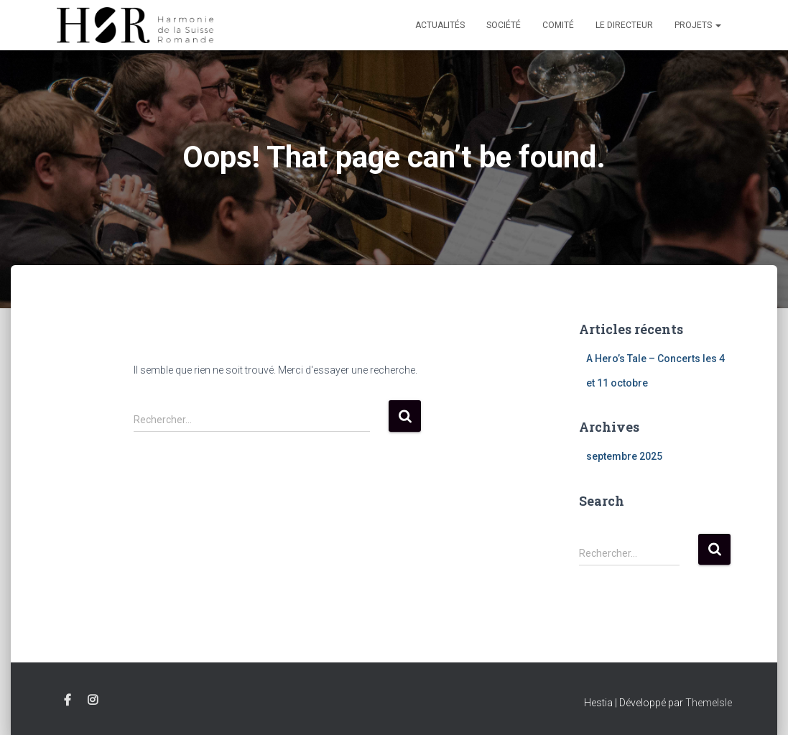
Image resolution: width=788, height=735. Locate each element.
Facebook (67, 700)
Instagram (92, 700)
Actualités (440, 25)
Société (503, 25)
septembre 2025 (624, 456)
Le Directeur (624, 25)
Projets (698, 25)
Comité (558, 25)
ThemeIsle (708, 702)
